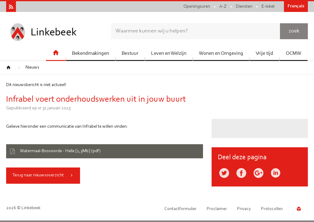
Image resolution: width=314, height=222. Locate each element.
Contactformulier (180, 209)
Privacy (244, 209)
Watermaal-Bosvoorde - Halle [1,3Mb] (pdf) (60, 151)
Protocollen (272, 209)
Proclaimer (217, 209)
